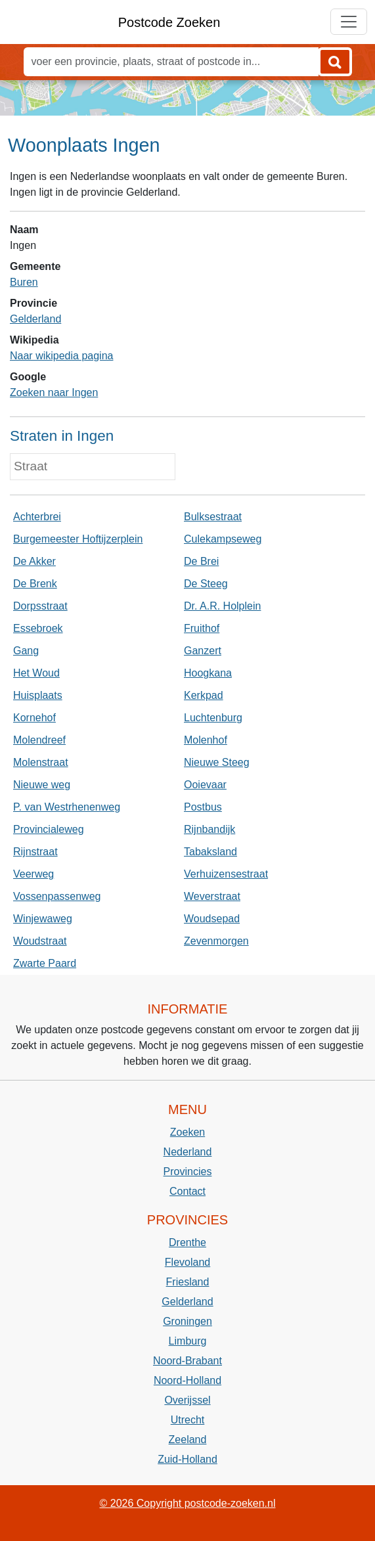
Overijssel (187, 1400)
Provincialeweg (48, 829)
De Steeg (206, 583)
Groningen (187, 1321)
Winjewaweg (42, 918)
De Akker (34, 561)
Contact (187, 1191)
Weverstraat (212, 896)
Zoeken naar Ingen (54, 392)
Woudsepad (212, 918)
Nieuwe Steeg (217, 762)
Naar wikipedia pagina (61, 355)
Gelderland (35, 318)
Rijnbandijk (209, 829)
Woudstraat (40, 941)
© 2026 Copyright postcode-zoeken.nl (188, 1503)
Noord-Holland (187, 1380)
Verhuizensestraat (226, 874)
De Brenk (35, 583)
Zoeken (187, 1132)
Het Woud (36, 673)
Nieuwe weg (41, 784)
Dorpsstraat (40, 606)
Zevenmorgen (216, 941)
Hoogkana (208, 673)
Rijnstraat (35, 851)
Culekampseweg (222, 539)
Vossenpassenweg (56, 896)
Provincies (188, 1171)
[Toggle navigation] (348, 22)
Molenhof (205, 740)
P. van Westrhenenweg (66, 807)
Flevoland (187, 1262)
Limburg (188, 1341)
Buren (24, 282)
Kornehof (34, 717)
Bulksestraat (213, 516)
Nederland (188, 1151)
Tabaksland (210, 851)
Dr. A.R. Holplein (222, 606)
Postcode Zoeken (169, 22)
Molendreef (39, 740)
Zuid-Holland (187, 1459)
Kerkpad (203, 695)
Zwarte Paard (44, 963)
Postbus (203, 807)
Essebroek (38, 628)
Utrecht (188, 1419)
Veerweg (33, 874)
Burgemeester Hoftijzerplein (78, 539)
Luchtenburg (213, 717)
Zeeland (188, 1439)
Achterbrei (37, 516)
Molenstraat (40, 762)
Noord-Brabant (187, 1360)
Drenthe (187, 1242)
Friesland (188, 1281)
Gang (26, 650)
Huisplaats (37, 695)
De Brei (201, 561)
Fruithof (201, 628)
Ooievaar (205, 784)
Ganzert (202, 650)
